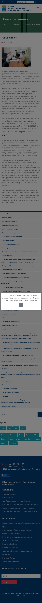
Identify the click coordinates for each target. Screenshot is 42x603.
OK (21, 305)
